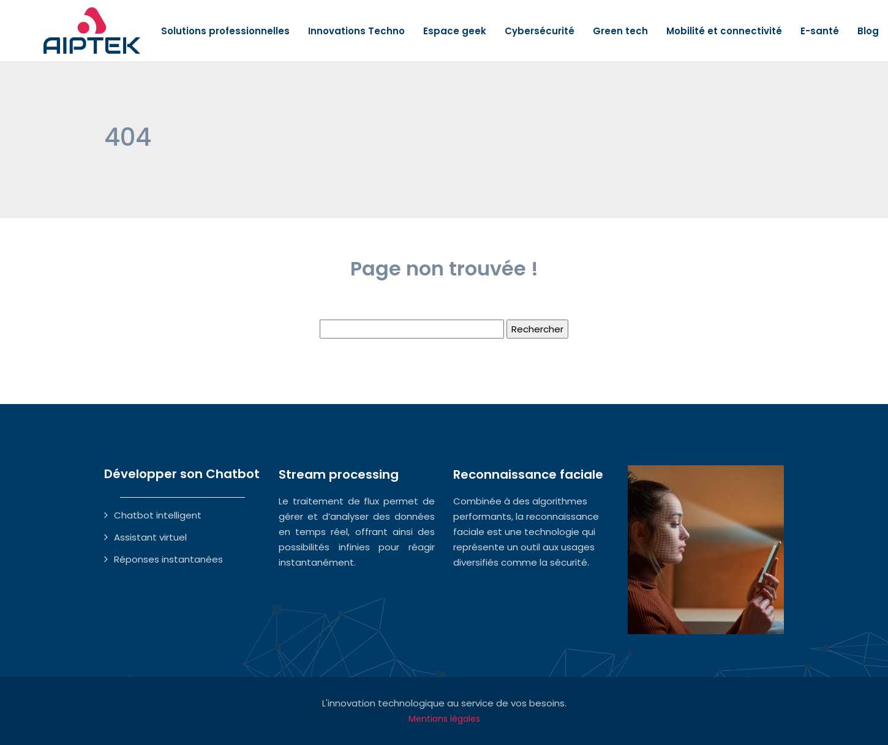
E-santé (819, 30)
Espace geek (454, 30)
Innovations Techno (356, 30)
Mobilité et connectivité (724, 30)
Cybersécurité (539, 30)
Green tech (620, 30)
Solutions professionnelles (225, 30)
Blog (868, 30)
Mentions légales (444, 719)
